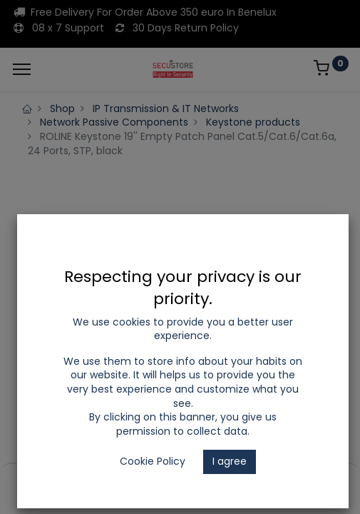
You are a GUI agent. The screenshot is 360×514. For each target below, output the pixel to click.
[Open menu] (180, 482)
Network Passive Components (114, 122)
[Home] (47, 479)
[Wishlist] (247, 479)
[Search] (113, 479)
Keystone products (253, 122)
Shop (62, 108)
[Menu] (21, 69)
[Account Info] (313, 479)
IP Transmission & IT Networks (166, 108)
